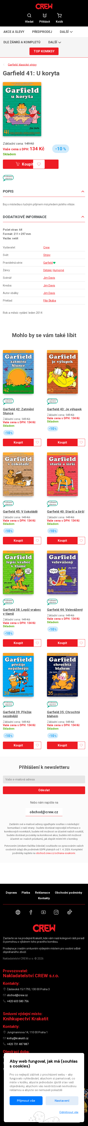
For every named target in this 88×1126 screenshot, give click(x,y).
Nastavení (62, 1101)
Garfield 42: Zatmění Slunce (18, 411)
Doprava (11, 892)
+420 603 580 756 (18, 1001)
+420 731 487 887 (18, 1044)
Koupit (25, 164)
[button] (65, 31)
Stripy (46, 255)
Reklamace (42, 892)
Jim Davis (49, 277)
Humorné (58, 270)
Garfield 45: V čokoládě (20, 511)
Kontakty (44, 898)
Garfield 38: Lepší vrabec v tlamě (22, 612)
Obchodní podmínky (68, 892)
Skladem (9, 154)
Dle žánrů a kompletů (21, 42)
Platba (26, 892)
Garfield (48, 262)
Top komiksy (44, 51)
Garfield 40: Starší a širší (65, 511)
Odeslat (44, 790)
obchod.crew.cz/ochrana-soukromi (55, 853)
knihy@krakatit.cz (17, 1038)
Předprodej (42, 32)
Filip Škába (49, 300)
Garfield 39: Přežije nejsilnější (17, 714)
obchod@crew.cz (44, 812)
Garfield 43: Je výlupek (64, 409)
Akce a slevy (13, 32)
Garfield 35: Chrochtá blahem (63, 714)
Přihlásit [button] (44, 18)
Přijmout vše (26, 1101)
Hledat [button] (29, 18)
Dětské (47, 270)
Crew (46, 247)
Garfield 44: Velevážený (65, 610)
